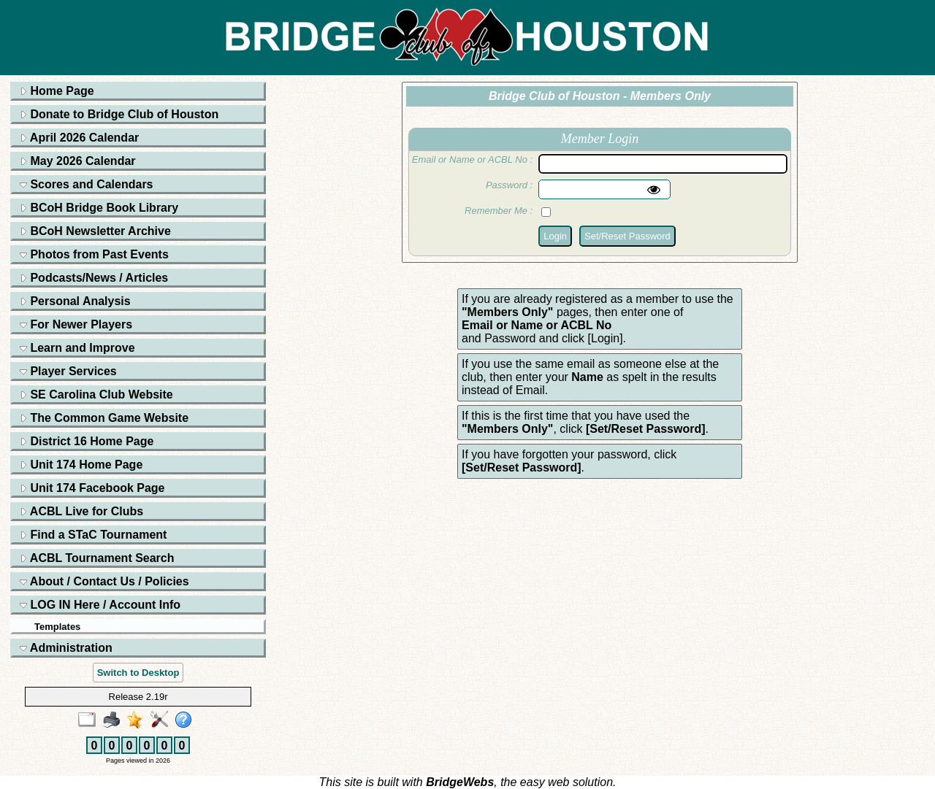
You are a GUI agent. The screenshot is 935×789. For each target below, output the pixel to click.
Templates (57, 626)
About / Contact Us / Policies (104, 581)
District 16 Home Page (86, 441)
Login (555, 236)
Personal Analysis (75, 301)
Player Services (68, 371)
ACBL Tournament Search (97, 558)
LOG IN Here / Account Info (100, 605)
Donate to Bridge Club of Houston (119, 114)
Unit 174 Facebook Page (92, 488)
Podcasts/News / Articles (94, 278)
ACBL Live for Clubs (81, 511)
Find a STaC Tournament (93, 534)
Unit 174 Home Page (81, 464)
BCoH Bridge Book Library (99, 207)
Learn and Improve (77, 348)
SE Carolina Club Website (96, 394)
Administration (66, 648)
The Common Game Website (104, 418)
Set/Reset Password (627, 236)
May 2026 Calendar (78, 161)
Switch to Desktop (138, 672)
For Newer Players (76, 324)
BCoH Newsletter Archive (95, 231)
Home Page (57, 91)
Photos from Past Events (94, 254)
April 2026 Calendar (79, 137)
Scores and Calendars (86, 184)
